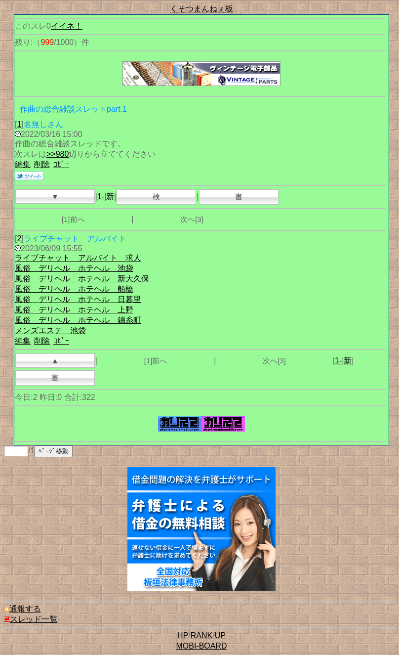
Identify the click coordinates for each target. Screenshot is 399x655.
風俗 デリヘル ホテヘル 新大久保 (82, 278)
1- (100, 196)
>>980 (57, 154)
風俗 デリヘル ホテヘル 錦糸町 (78, 320)
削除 (42, 164)
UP (220, 635)
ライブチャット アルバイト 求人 (78, 258)
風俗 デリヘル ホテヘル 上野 (74, 310)
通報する (22, 609)
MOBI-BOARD (201, 646)
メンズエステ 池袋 (50, 330)
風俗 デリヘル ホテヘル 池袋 (74, 268)
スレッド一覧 (30, 619)
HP (182, 635)
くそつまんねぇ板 (201, 8)
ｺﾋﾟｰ (61, 164)
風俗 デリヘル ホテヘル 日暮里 (78, 299)
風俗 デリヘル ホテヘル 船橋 (74, 289)
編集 (23, 164)
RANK (201, 635)
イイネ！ (66, 26)
